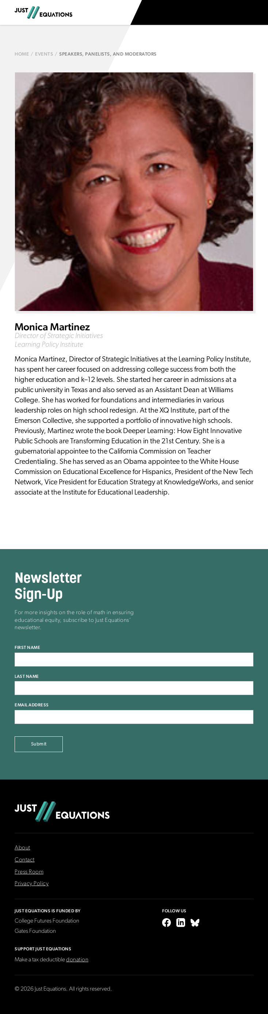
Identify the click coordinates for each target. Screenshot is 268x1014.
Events (44, 54)
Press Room (29, 872)
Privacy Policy (32, 884)
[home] (43, 12)
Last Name (27, 676)
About (22, 848)
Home (22, 54)
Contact (25, 860)
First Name (27, 647)
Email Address (32, 704)
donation (77, 960)
